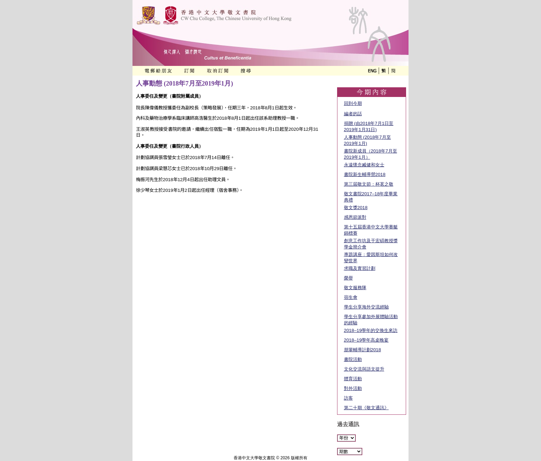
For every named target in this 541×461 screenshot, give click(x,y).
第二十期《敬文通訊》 (366, 407)
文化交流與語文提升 (364, 369)
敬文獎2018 (356, 207)
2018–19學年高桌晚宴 (366, 340)
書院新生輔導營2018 (365, 174)
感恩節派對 (355, 217)
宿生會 (350, 297)
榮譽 (348, 278)
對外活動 (353, 388)
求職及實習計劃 (359, 268)
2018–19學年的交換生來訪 (371, 330)
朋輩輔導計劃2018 (362, 349)
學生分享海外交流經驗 (366, 307)
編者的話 (353, 113)
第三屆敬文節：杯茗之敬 (368, 184)
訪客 (348, 398)
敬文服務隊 (355, 287)
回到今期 (353, 103)
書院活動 (353, 359)
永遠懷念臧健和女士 (364, 164)
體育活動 (353, 378)
